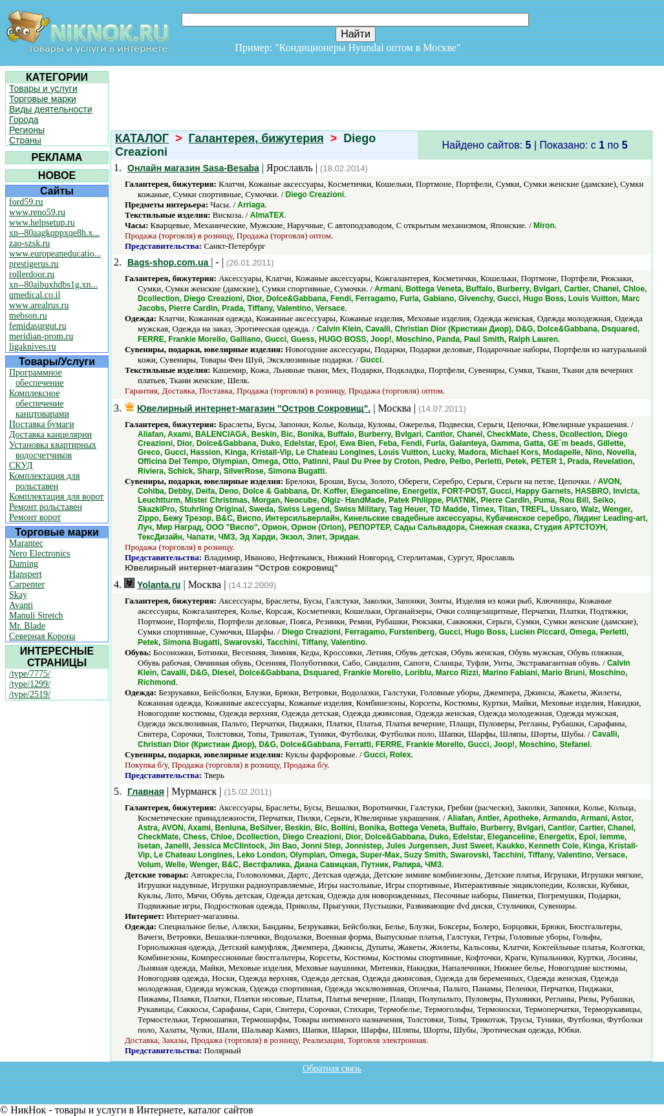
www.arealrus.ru (39, 305)
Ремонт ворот (35, 517)
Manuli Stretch (36, 615)
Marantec (26, 543)
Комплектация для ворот (56, 496)
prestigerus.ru (34, 264)
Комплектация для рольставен (44, 481)
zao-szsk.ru (29, 243)
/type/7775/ (29, 674)
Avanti (21, 605)
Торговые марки (42, 99)
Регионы (27, 130)
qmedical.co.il (34, 295)
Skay (18, 595)
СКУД (20, 465)
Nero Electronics (39, 553)
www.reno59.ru (37, 212)
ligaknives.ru (32, 347)
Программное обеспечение (36, 378)
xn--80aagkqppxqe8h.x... (54, 233)
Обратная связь (332, 1068)
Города (24, 119)
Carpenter (27, 584)
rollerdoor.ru (31, 274)
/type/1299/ (29, 684)
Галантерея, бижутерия (256, 138)
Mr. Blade (27, 626)
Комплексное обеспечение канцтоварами (39, 403)
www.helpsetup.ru (42, 222)
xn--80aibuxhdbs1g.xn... (53, 285)
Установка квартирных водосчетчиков (52, 450)
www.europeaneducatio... (55, 253)
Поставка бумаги (41, 424)
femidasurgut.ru (38, 326)
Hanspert (25, 574)
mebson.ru (28, 316)
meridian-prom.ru (41, 336)
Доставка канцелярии (50, 434)
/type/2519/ (29, 694)
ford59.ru (26, 202)
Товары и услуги (43, 88)
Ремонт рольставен (45, 507)
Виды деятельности (50, 109)
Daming (23, 564)
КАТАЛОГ (142, 138)
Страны (25, 140)
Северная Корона (42, 636)
